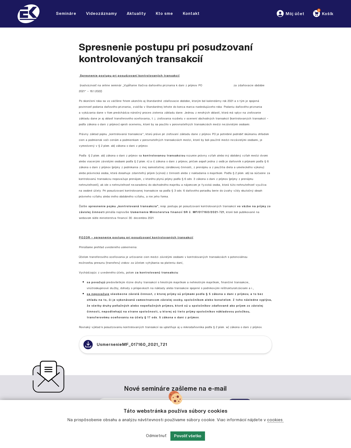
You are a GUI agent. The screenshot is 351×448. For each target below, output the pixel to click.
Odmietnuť (156, 435)
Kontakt (191, 13)
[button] (290, 13)
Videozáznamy (101, 13)
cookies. (275, 420)
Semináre (66, 13)
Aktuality (136, 13)
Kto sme (164, 13)
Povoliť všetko (187, 436)
